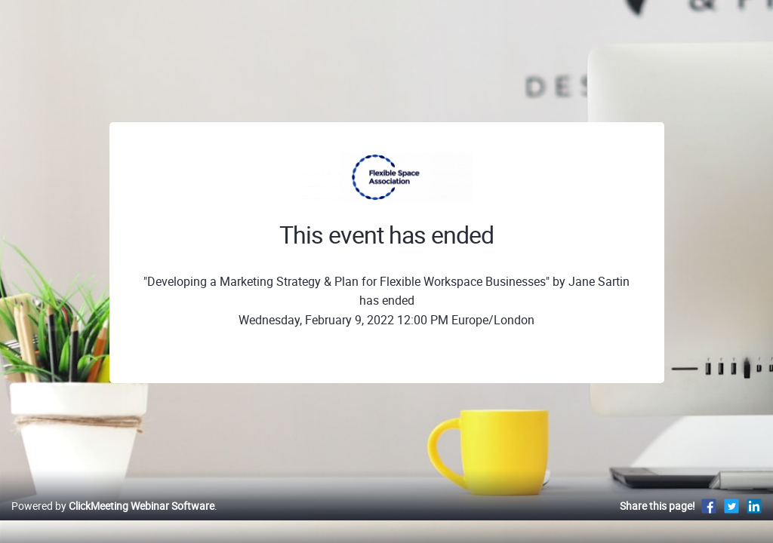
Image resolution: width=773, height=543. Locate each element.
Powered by (112, 521)
